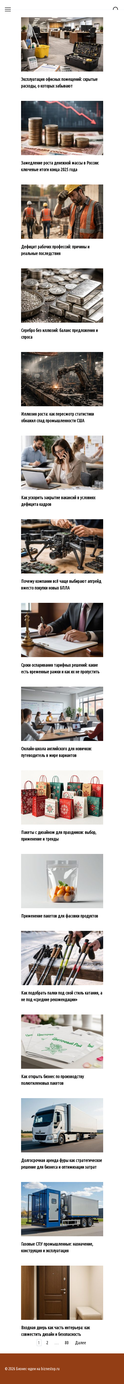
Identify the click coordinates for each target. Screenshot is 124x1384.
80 (67, 1342)
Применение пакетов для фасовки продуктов (59, 915)
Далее (80, 1342)
